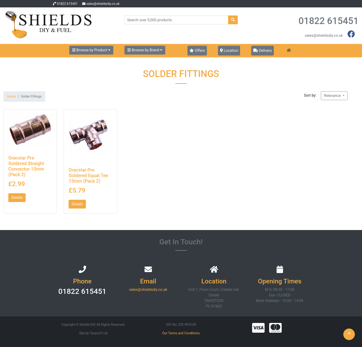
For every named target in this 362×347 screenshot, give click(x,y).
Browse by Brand (144, 50)
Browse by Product (91, 50)
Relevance (333, 95)
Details (17, 197)
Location (229, 50)
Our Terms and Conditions (181, 333)
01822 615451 (67, 4)
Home (11, 96)
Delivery (262, 50)
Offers (197, 50)
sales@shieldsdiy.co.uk (102, 4)
